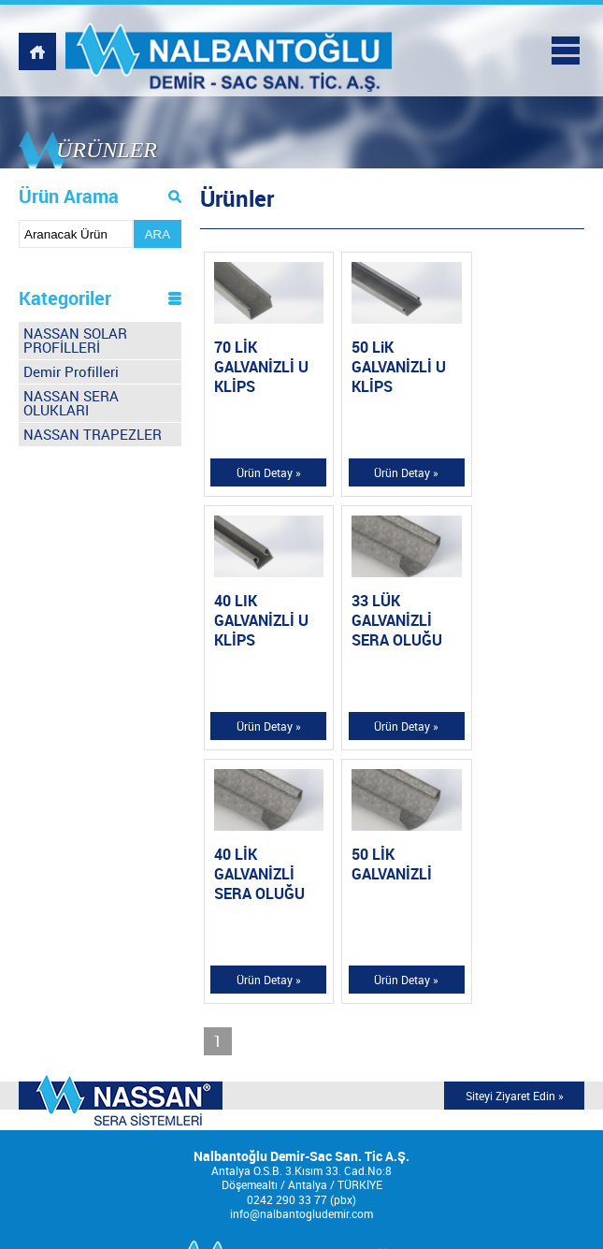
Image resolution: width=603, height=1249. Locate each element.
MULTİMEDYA (302, 1160)
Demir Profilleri (71, 371)
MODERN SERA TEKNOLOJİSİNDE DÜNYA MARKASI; (121, 843)
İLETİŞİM (301, 1197)
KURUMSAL (302, 1105)
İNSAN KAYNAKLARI (302, 1178)
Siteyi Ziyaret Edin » (515, 836)
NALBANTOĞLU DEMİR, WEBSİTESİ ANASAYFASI (37, 51)
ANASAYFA (302, 1087)
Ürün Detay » (264, 470)
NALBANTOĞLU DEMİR (232, 51)
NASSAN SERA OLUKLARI (71, 402)
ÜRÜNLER (302, 1124)
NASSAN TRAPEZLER (92, 434)
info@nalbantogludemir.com (301, 955)
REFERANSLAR (302, 1142)
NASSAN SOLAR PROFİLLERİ (75, 340)
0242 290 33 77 (287, 940)
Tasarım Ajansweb (455, 1223)
